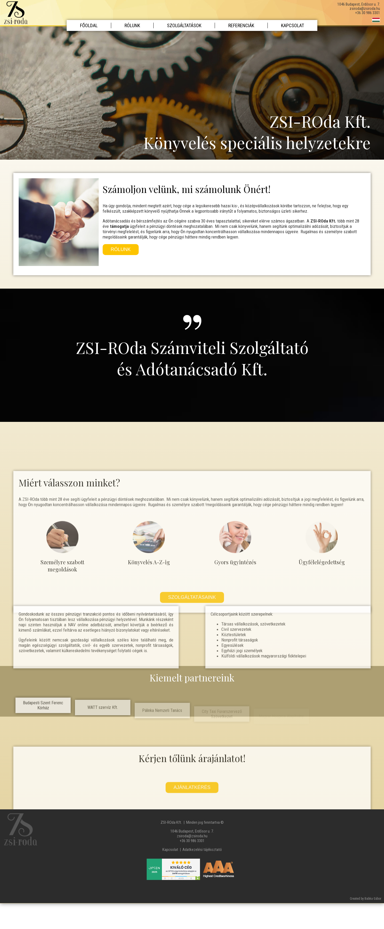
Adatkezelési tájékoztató (202, 849)
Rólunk (132, 25)
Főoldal (89, 25)
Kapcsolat (292, 25)
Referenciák (241, 25)
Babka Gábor (373, 898)
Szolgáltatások (184, 25)
